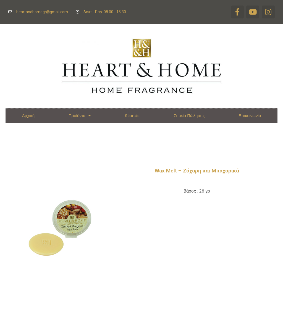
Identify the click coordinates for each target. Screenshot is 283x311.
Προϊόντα (80, 115)
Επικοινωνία (250, 115)
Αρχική (28, 115)
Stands (132, 115)
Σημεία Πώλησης (189, 115)
